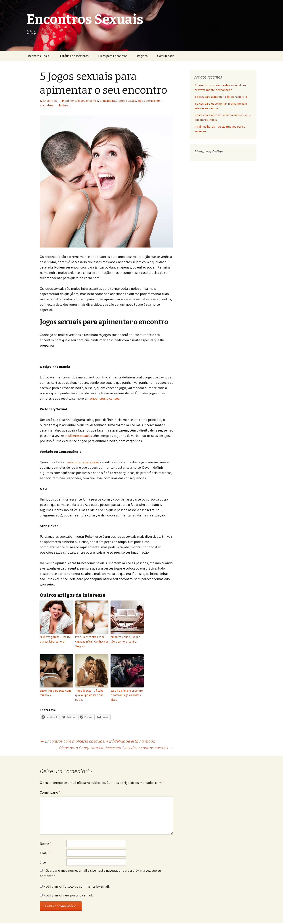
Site (43, 862)
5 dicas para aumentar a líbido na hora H (221, 97)
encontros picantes (104, 398)
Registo (142, 56)
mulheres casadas (78, 435)
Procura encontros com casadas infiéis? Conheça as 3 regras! (91, 641)
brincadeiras (108, 101)
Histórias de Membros (74, 56)
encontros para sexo (83, 462)
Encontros (50, 101)
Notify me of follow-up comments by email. (76, 886)
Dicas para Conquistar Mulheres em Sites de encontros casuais (116, 747)
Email (45, 853)
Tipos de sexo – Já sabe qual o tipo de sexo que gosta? (89, 695)
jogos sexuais (127, 101)
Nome (45, 843)
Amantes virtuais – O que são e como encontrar (125, 639)
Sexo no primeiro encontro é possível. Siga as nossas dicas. (127, 695)
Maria (65, 105)
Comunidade (165, 56)
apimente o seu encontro (81, 101)
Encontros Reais (38, 56)
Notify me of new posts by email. (68, 895)
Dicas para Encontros (112, 56)
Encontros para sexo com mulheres (55, 693)
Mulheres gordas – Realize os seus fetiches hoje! (55, 639)
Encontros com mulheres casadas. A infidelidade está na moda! (98, 741)
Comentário (50, 792)
